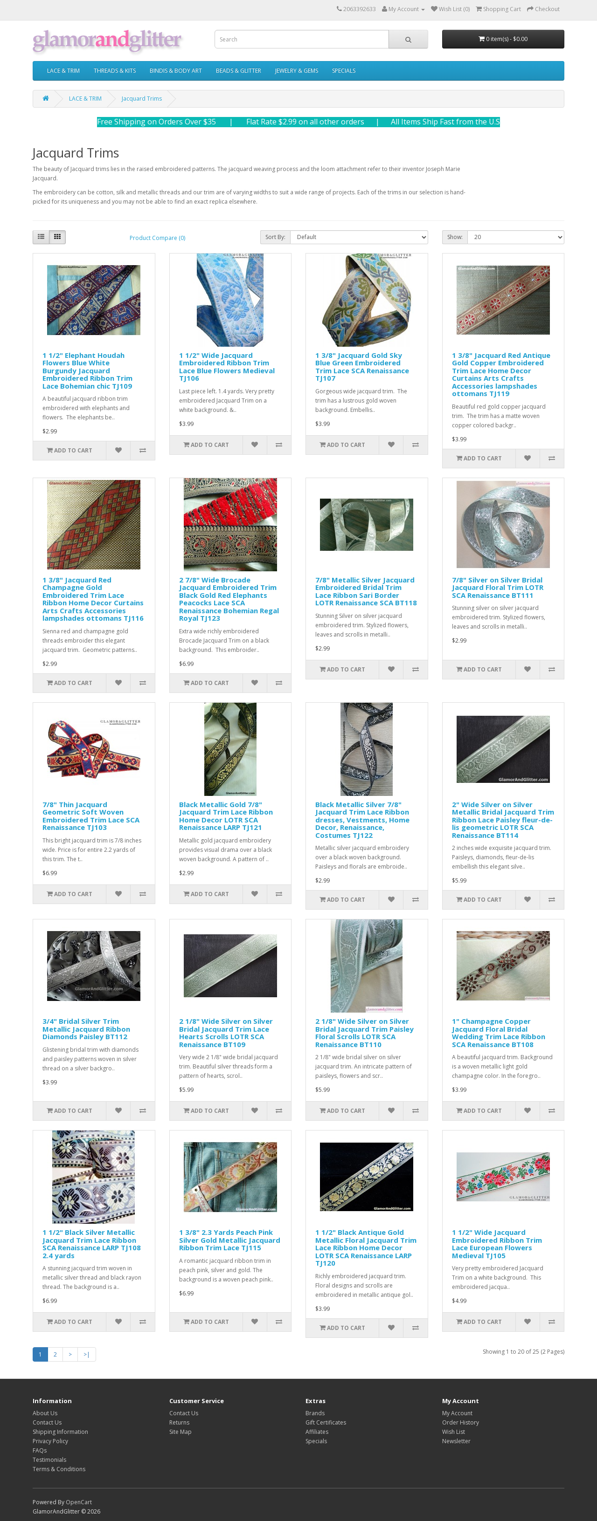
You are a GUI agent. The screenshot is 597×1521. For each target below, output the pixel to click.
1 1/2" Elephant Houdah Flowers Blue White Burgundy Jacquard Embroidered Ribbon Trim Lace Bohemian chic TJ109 (87, 370)
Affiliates (316, 1432)
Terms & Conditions (59, 1469)
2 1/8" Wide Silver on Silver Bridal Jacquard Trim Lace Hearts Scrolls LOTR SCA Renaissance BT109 (226, 1032)
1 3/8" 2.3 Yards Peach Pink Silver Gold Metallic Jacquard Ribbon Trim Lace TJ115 (229, 1239)
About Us (45, 1413)
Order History (460, 1422)
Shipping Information (60, 1432)
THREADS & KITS (115, 71)
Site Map (180, 1432)
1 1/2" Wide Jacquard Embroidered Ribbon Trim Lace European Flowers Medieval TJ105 (497, 1243)
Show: (455, 237)
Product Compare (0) (157, 238)
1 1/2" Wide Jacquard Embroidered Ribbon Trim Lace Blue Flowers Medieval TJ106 (227, 366)
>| (86, 1354)
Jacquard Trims (142, 99)
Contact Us (47, 1422)
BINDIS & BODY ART (176, 71)
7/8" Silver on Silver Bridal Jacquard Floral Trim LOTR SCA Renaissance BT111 (497, 587)
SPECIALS (343, 71)
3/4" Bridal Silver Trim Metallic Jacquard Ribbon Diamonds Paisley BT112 (86, 1028)
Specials (316, 1441)
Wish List (453, 1432)
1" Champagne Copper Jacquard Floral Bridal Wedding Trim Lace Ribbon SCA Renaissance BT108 (498, 1032)
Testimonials (49, 1460)
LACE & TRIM (63, 71)
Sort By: (275, 237)
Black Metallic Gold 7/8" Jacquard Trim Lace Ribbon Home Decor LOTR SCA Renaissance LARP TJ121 (226, 816)
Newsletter (456, 1441)
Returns (179, 1422)
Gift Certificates (325, 1422)
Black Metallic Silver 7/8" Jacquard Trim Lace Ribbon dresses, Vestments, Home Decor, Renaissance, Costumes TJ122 (362, 820)
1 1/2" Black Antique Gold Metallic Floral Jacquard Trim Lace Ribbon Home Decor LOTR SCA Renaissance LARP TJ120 (366, 1247)
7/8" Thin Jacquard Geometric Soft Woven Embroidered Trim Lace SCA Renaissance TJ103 (90, 816)
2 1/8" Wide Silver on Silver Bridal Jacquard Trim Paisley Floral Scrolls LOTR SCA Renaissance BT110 (364, 1032)
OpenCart (79, 1502)
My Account (457, 1413)
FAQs (40, 1450)
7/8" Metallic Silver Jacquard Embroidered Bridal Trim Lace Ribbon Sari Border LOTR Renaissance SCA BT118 (366, 591)
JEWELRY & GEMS (296, 71)
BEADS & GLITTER (238, 71)
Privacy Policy (50, 1441)
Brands (315, 1413)
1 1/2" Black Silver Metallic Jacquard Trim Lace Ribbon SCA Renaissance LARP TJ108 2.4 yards (91, 1243)
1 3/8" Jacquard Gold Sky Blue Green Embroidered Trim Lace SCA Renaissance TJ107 (362, 366)
